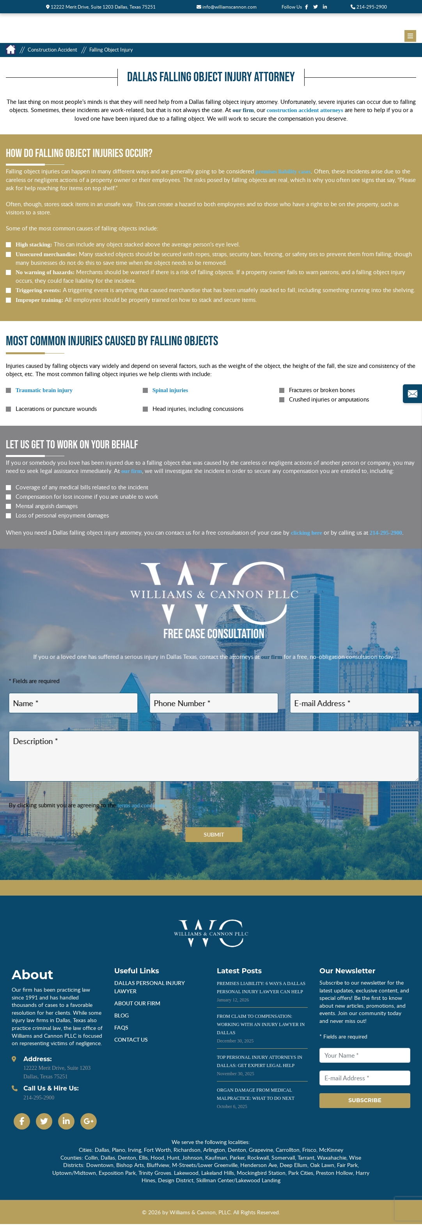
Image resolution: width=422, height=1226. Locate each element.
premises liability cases (283, 171)
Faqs (121, 1029)
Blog (121, 1017)
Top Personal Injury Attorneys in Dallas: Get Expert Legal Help (259, 1067)
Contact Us (131, 1041)
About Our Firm (137, 1004)
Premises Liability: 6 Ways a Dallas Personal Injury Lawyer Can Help (261, 993)
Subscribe (364, 1102)
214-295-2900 (369, 7)
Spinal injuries (170, 390)
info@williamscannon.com (227, 7)
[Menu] (410, 36)
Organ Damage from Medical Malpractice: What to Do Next (255, 1100)
